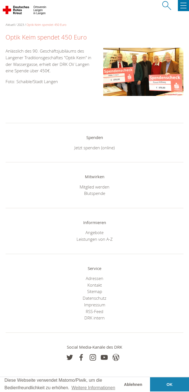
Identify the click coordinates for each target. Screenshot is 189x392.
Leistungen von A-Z (95, 239)
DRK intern (94, 318)
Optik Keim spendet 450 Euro (46, 25)
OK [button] (169, 384)
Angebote (94, 232)
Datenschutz (94, 298)
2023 (20, 25)
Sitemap (94, 291)
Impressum (94, 304)
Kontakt (94, 285)
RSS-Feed (94, 311)
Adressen (94, 278)
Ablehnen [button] (133, 384)
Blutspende (94, 193)
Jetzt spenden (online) (94, 147)
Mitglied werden (94, 187)
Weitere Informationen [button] (93, 387)
